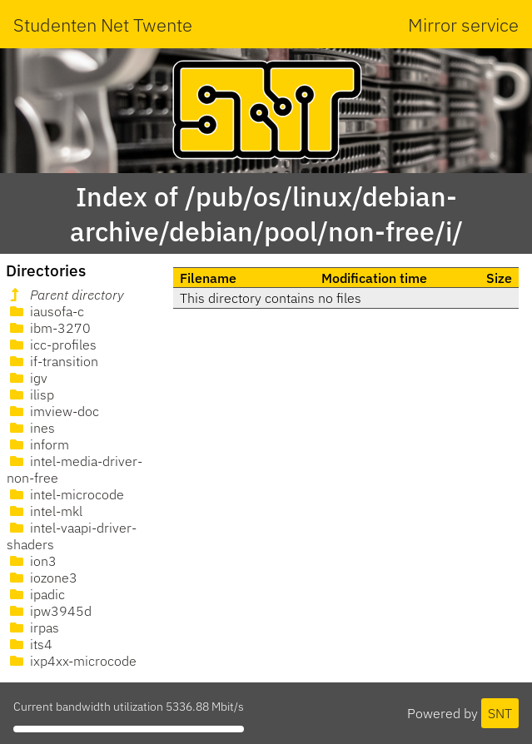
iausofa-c (45, 311)
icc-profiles (52, 344)
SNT (500, 713)
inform (38, 444)
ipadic (36, 594)
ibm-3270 (49, 328)
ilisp (30, 394)
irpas (33, 627)
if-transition (52, 361)
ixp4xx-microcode (72, 660)
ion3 (32, 561)
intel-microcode (65, 494)
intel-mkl (44, 511)
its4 (29, 644)
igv (27, 378)
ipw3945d (49, 611)
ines (31, 427)
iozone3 (42, 577)
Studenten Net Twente (102, 24)
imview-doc (53, 411)
